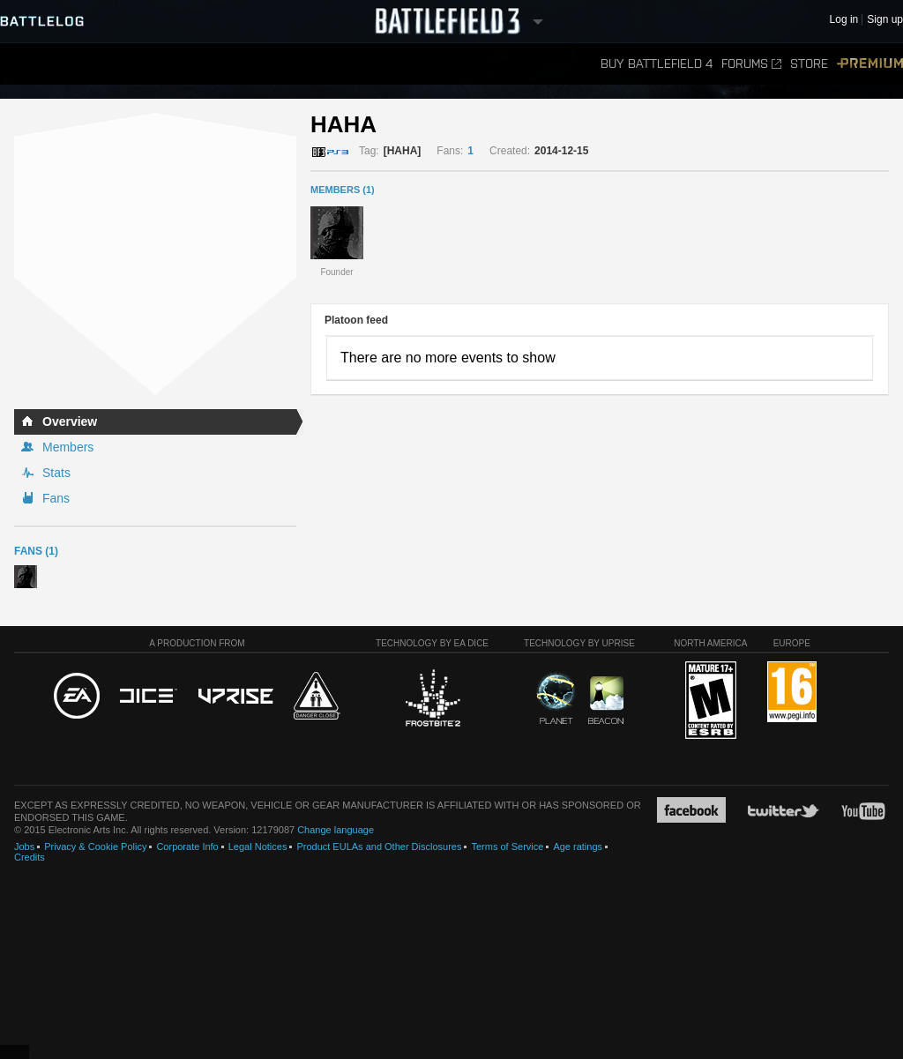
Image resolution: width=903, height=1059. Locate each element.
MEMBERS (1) (342, 189)
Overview (69, 421)
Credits (29, 857)
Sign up (885, 20)
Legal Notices (257, 846)
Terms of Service (507, 846)
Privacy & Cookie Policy (95, 846)
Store (809, 63)
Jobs (24, 846)
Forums (751, 63)
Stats (56, 473)
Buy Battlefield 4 (657, 63)
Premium (870, 64)
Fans (56, 498)
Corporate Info (187, 846)
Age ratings (577, 846)
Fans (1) (36, 551)
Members (67, 447)
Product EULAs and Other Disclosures (378, 846)
